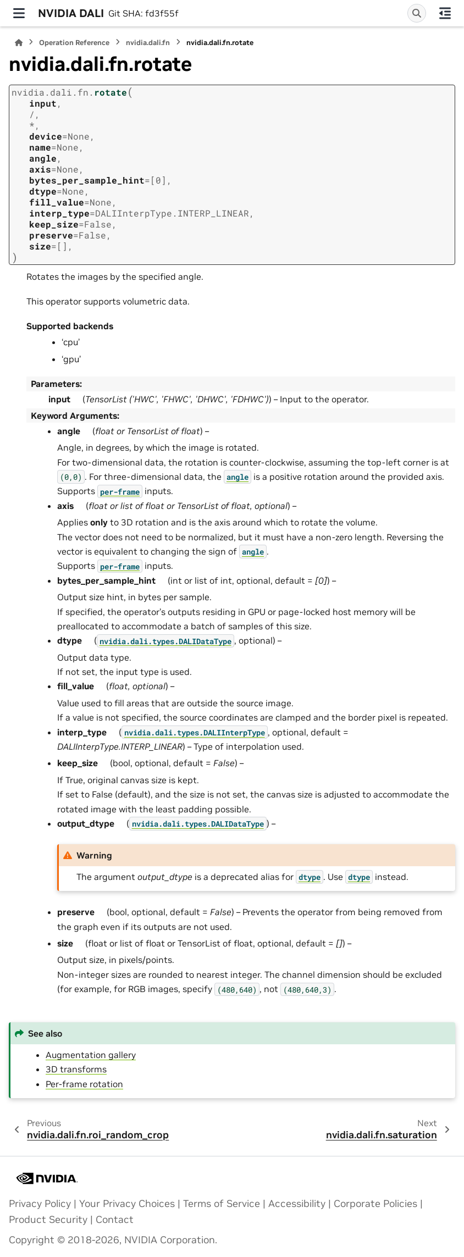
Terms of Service (221, 1204)
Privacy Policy (40, 1204)
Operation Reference (74, 42)
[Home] (19, 42)
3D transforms (76, 1069)
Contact (115, 1220)
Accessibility (296, 1204)
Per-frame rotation (84, 1083)
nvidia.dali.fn (148, 42)
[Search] (416, 13)
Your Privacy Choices (127, 1204)
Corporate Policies (375, 1204)
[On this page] (445, 13)
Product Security (48, 1220)
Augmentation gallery (91, 1054)
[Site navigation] (19, 13)
